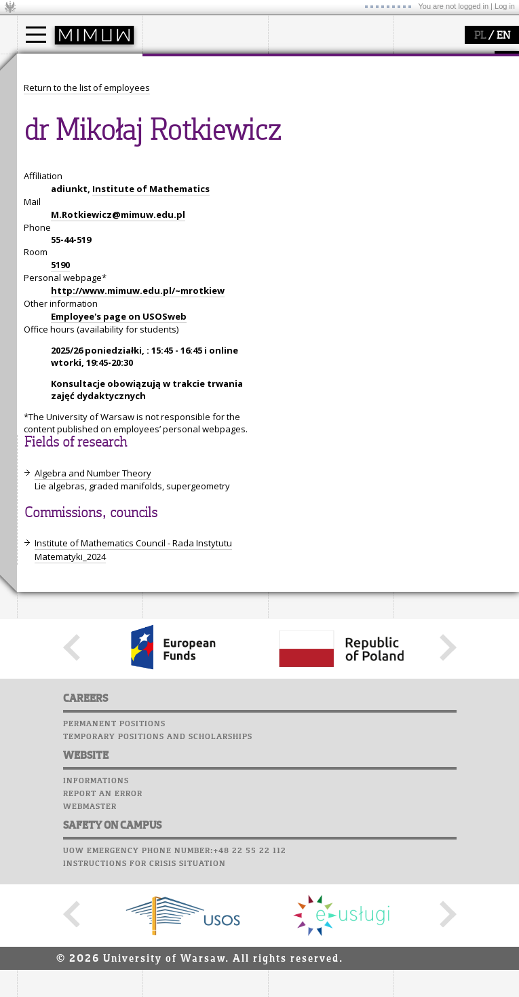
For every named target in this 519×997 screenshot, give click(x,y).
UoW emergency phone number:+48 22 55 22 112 (174, 976)
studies (47, 66)
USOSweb (416, 61)
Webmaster (90, 932)
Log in (505, 6)
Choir (409, 138)
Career (412, 125)
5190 (60, 390)
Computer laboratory (448, 87)
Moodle (413, 74)
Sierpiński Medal (319, 142)
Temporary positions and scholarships (157, 862)
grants (298, 130)
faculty (171, 66)
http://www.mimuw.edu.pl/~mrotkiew (138, 416)
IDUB (295, 155)
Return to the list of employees (87, 213)
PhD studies (58, 118)
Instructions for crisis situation (144, 989)
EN (503, 36)
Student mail (428, 100)
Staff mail (421, 113)
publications (310, 118)
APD (477, 61)
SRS (452, 61)
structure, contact (195, 106)
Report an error (102, 919)
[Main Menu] (36, 35)
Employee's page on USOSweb (119, 442)
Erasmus (52, 130)
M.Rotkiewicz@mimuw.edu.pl (118, 340)
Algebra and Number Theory (93, 598)
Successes (419, 151)
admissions (57, 142)
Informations (96, 906)
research (303, 66)
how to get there (193, 94)
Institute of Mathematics (151, 314)
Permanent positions (114, 849)
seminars (304, 106)
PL (480, 36)
